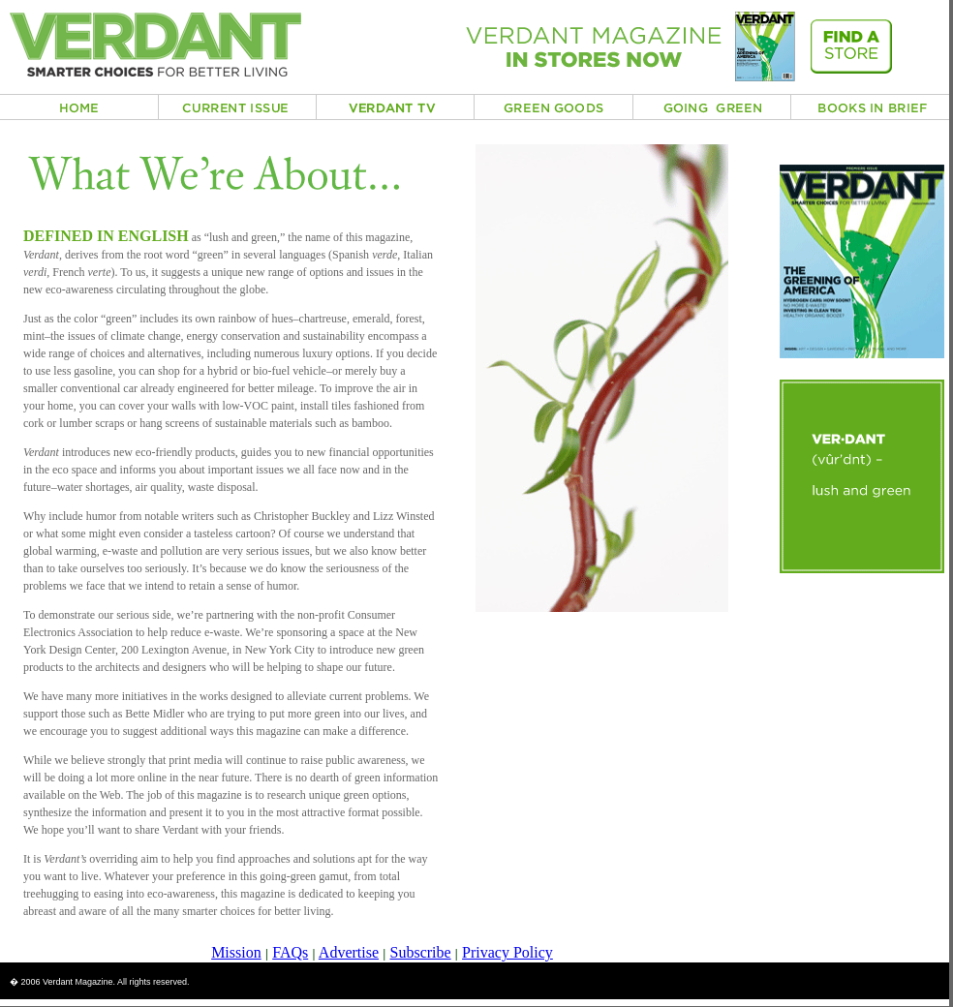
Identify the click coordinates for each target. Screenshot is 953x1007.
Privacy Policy (507, 952)
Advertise (349, 952)
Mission (236, 952)
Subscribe (420, 952)
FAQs (290, 952)
